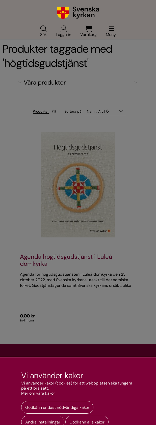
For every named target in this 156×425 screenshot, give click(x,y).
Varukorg (88, 30)
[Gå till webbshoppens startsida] (78, 13)
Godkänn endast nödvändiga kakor (57, 407)
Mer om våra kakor (38, 393)
